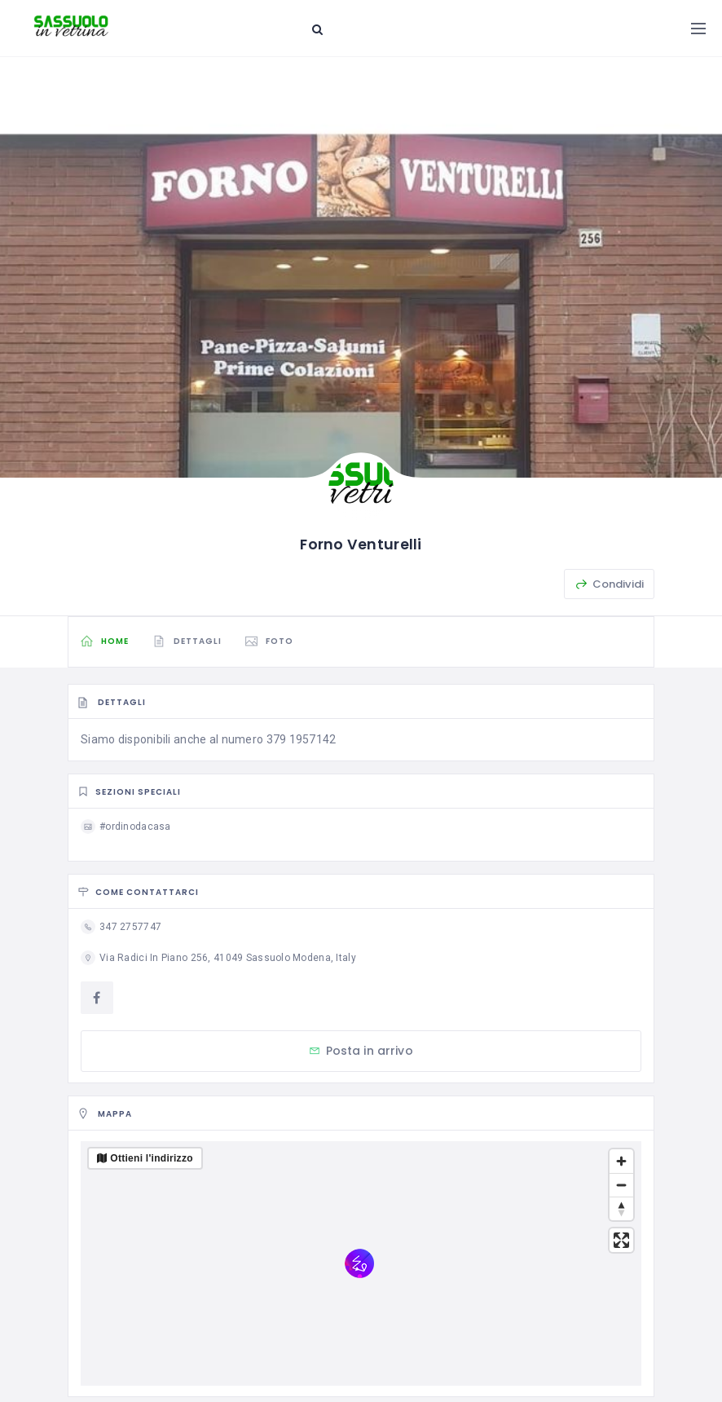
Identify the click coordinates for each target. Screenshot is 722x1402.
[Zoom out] (621, 1185)
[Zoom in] (621, 1161)
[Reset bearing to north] (621, 1208)
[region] (361, 1263)
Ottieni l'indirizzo (151, 1158)
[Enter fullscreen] (621, 1240)
